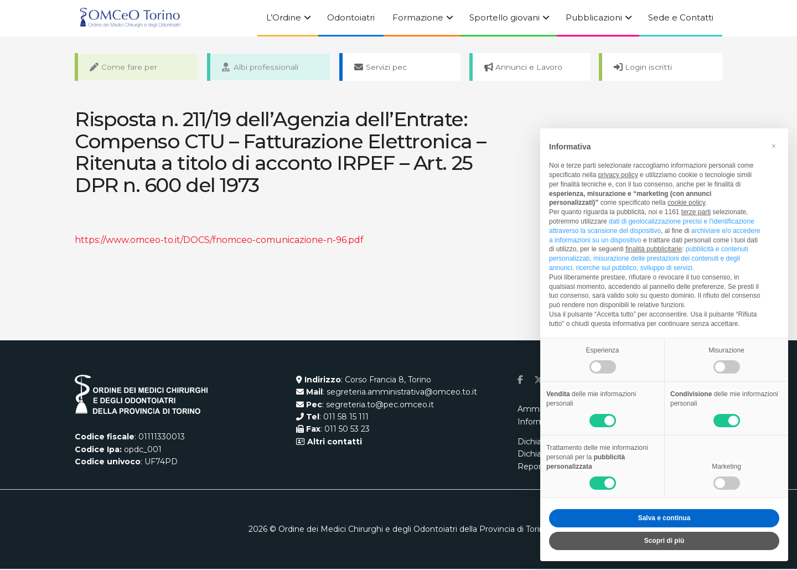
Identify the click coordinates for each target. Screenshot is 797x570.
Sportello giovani (504, 17)
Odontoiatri (351, 17)
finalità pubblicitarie (653, 249)
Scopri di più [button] (664, 541)
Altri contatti (333, 443)
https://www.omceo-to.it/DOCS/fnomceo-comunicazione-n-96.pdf (219, 241)
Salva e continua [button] (664, 518)
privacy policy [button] (618, 175)
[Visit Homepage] (130, 18)
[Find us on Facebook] (520, 381)
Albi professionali (261, 67)
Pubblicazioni (594, 17)
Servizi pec (382, 67)
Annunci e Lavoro (525, 67)
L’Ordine (283, 17)
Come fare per (125, 67)
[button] (774, 146)
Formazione (417, 17)
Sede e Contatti (680, 17)
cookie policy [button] (686, 202)
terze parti (696, 212)
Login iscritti (645, 67)
